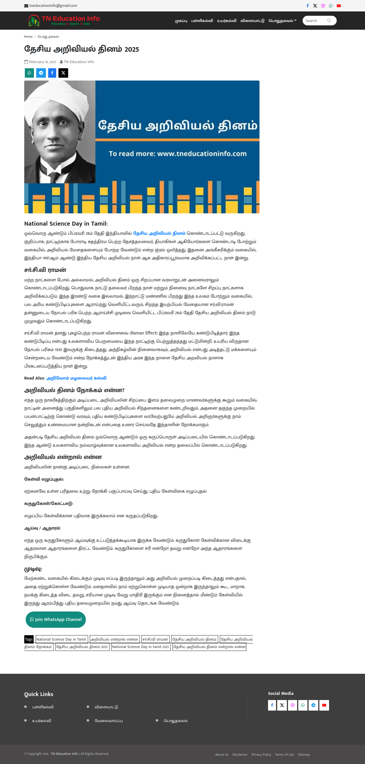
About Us (222, 754)
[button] (283, 20)
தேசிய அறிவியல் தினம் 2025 (82, 646)
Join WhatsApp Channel (56, 619)
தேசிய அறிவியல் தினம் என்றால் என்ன (209, 646)
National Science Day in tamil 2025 (141, 646)
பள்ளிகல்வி (202, 20)
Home (28, 36)
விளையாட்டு (253, 20)
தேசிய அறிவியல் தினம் (194, 639)
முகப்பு (181, 20)
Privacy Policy (261, 754)
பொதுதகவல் (176, 720)
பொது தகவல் (48, 36)
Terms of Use (284, 754)
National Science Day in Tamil (61, 639)
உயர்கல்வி (226, 20)
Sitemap (304, 754)
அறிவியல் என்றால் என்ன (115, 639)
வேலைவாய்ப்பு (109, 720)
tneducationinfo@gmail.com (53, 6)
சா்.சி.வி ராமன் (155, 639)
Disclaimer (240, 754)
